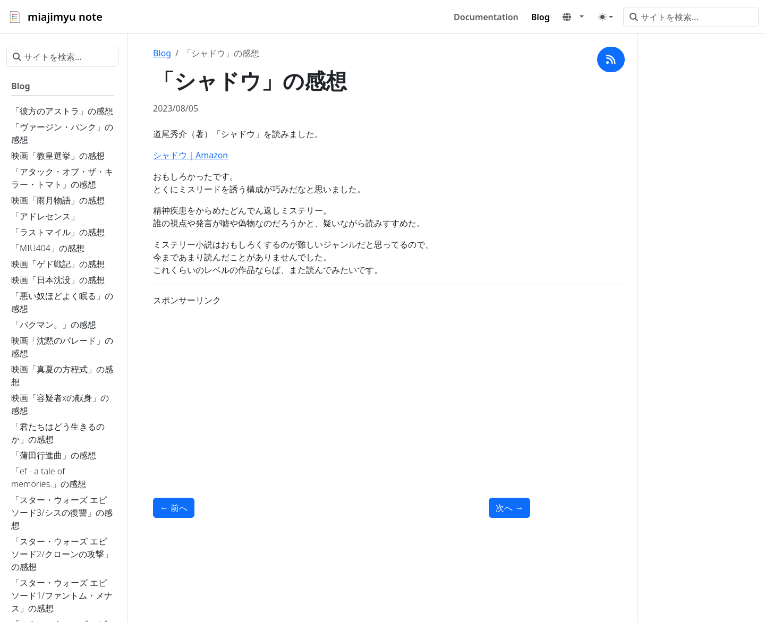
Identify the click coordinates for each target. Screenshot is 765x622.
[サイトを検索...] (691, 17)
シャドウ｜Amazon (190, 155)
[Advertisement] (341, 389)
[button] (573, 17)
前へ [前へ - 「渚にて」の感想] (174, 508)
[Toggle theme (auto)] (605, 17)
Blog (162, 53)
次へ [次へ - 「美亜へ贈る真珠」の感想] (509, 508)
